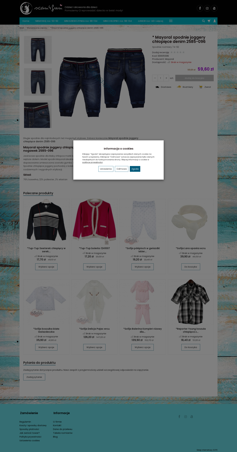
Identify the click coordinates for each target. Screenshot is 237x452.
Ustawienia (106, 168)
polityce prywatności (92, 162)
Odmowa (122, 168)
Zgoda (135, 168)
